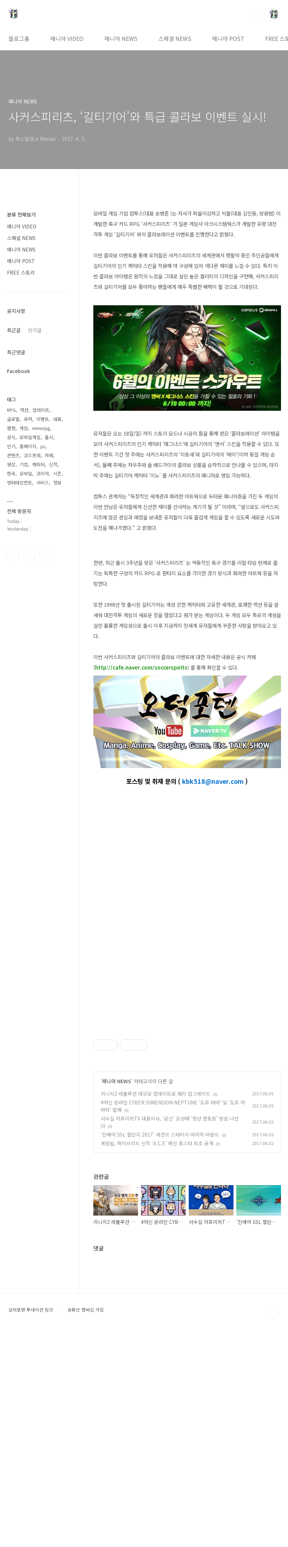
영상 (11, 464)
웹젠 (11, 428)
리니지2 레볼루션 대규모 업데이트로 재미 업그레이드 (155, 1306)
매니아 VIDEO (67, 38)
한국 (11, 473)
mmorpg (41, 428)
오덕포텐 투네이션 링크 (30, 1523)
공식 (11, 437)
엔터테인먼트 (19, 482)
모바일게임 (30, 437)
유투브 (45, 554)
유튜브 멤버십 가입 (85, 1523)
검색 (258, 14)
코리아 (42, 473)
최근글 (14, 330)
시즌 (57, 473)
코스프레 (32, 455)
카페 (49, 455)
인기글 (35, 330)
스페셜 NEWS (174, 38)
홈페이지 (28, 446)
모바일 (26, 473)
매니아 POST (228, 38)
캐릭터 (38, 464)
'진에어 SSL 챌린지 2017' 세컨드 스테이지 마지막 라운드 (160, 1347)
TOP (274, 1525)
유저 (28, 419)
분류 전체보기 (21, 214)
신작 (53, 464)
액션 (24, 410)
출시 (49, 437)
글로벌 (13, 419)
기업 (24, 464)
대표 (57, 419)
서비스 (42, 482)
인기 (11, 446)
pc (43, 446)
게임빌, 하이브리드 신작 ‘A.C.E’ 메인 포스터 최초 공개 (157, 1356)
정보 (57, 482)
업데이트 (41, 410)
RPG (11, 410)
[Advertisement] (187, 1070)
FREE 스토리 (21, 272)
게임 (24, 428)
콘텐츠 (13, 455)
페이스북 (13, 554)
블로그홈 (18, 38)
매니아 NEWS (121, 38)
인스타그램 (29, 554)
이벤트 (42, 419)
